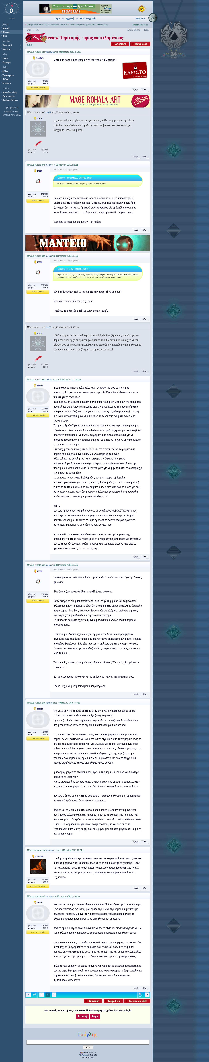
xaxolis (49, 379)
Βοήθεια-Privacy (10, 100)
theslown (49, 52)
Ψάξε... (147, 30)
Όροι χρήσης (10, 107)
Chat (4, 36)
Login (5, 58)
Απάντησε (120, 43)
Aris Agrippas (83, 1055)
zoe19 (48, 112)
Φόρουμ (6, 32)
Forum (28, 30)
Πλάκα (5, 79)
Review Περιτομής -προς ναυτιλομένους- (85, 38)
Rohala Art (7, 45)
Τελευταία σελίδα (138, 1001)
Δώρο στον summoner (37, 886)
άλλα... (145, 90)
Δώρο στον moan (38, 201)
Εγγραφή (6, 62)
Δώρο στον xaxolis (38, 415)
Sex (37, 30)
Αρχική (5, 28)
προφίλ (135, 90)
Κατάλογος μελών (88, 18)
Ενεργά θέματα (133, 30)
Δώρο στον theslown (38, 88)
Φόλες (5, 71)
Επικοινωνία (8, 96)
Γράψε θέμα (141, 43)
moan (48, 164)
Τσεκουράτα (8, 75)
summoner (51, 850)
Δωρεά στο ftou (9, 92)
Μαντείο (6, 49)
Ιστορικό (6, 83)
